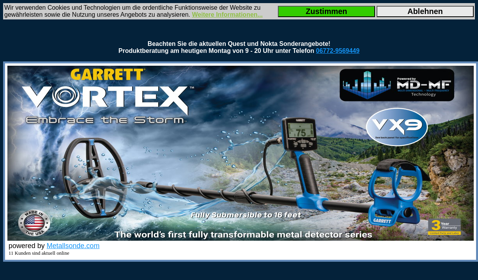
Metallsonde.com (73, 246)
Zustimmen (326, 11)
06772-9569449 (337, 50)
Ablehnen (425, 11)
